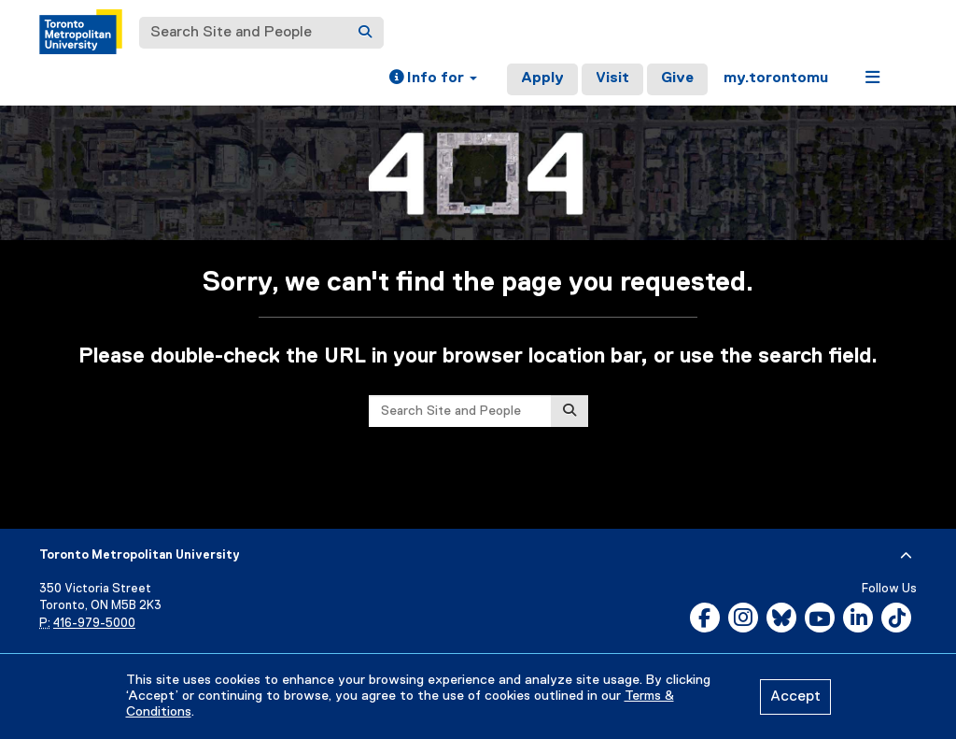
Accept (795, 696)
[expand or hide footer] (906, 556)
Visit (612, 78)
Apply (542, 78)
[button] (433, 79)
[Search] (365, 33)
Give (677, 78)
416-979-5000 (94, 624)
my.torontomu (776, 78)
